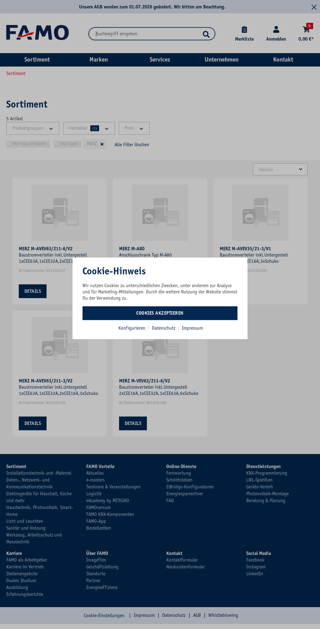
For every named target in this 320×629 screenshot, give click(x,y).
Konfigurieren (131, 328)
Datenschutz (164, 328)
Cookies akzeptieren (160, 313)
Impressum (192, 328)
